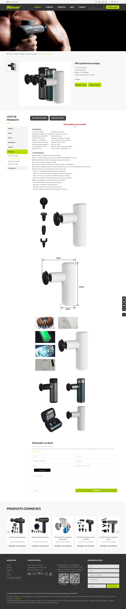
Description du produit (39, 118)
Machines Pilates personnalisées (16, 600)
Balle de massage (13, 164)
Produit (38, 7)
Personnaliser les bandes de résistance (26, 602)
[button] (8, 532)
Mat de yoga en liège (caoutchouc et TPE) (44, 596)
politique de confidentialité (70, 593)
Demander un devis (58, 118)
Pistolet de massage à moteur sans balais (86, 538)
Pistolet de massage (31, 54)
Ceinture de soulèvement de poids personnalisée (56, 600)
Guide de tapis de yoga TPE (63, 596)
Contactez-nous (34, 560)
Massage (22, 54)
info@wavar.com (13, 2)
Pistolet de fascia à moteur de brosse (109, 538)
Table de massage (13, 155)
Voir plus (17, 598)
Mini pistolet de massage (44, 54)
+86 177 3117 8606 (41, 567)
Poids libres (12, 142)
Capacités (61, 7)
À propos (49, 7)
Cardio (11, 147)
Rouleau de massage (14, 161)
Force (10, 138)
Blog (72, 7)
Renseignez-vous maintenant (17, 546)
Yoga (10, 133)
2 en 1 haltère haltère (26, 596)
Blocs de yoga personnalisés (34, 600)
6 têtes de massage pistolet (17, 537)
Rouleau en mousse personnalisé (79, 600)
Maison (11, 54)
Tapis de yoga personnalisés (45, 602)
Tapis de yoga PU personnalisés (81, 596)
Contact (82, 7)
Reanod (60, 593)
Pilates (11, 128)
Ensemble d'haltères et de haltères (98, 600)
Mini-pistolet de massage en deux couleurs (63, 538)
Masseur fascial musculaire (40, 537)
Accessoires (12, 168)
